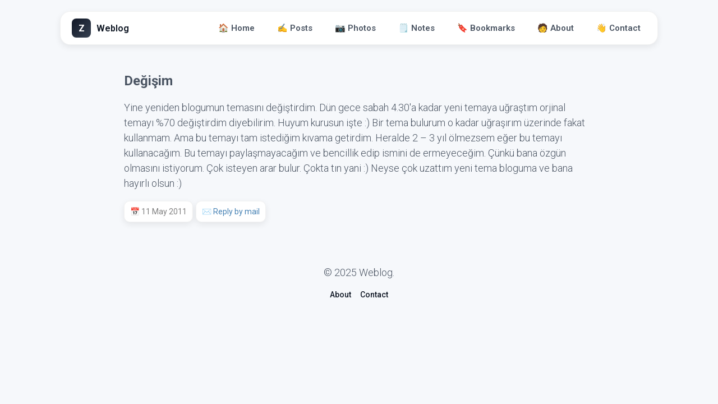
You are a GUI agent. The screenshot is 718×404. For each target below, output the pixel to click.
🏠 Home (236, 28)
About (340, 294)
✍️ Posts (294, 28)
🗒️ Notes (416, 28)
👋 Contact (618, 28)
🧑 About (555, 28)
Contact (374, 294)
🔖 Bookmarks (486, 28)
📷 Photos (355, 28)
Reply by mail (236, 211)
